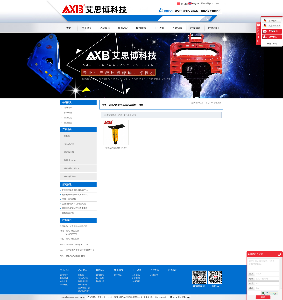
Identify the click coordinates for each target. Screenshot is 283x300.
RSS (212, 3)
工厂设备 (159, 28)
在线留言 (195, 28)
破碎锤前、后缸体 (72, 168)
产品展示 (105, 28)
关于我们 (87, 28)
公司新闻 (100, 275)
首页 (68, 28)
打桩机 (67, 136)
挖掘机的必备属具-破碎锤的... (75, 190)
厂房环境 (136, 278)
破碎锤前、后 (84, 288)
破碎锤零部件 (70, 176)
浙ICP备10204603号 (158, 297)
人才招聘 (177, 28)
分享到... (273, 37)
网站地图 (205, 3)
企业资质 (68, 123)
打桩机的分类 (68, 213)
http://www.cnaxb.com (75, 256)
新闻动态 (123, 28)
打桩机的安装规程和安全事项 (74, 208)
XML (218, 3)
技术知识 (100, 281)
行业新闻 (100, 278)
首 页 (208, 103)
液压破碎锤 (69, 144)
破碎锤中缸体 (70, 160)
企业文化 (68, 117)
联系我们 (213, 28)
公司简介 (68, 107)
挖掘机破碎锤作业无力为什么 (74, 194)
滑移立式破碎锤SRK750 (116, 148)
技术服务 (141, 28)
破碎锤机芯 (69, 152)
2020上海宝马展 (69, 199)
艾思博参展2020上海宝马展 (74, 204)
